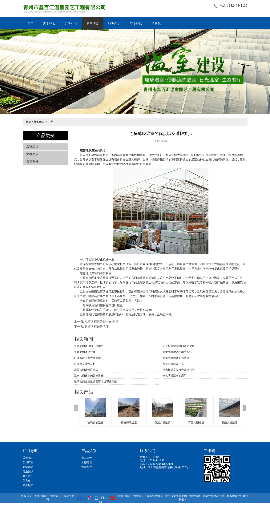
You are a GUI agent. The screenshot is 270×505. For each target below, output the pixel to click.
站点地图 (28, 485)
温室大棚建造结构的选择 (101, 321)
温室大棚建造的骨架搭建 (88, 375)
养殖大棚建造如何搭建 (176, 357)
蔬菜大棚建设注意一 (175, 363)
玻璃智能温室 (95, 422)
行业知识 (114, 23)
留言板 (156, 23)
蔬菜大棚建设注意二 (86, 369)
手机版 (102, 498)
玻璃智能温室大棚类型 (87, 357)
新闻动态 (93, 23)
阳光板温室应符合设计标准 (179, 369)
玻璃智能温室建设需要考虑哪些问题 (95, 381)
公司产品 (71, 23)
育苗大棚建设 (196, 422)
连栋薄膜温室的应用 (175, 375)
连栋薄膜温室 (129, 422)
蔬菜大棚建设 (163, 422)
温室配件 (32, 161)
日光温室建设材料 (84, 363)
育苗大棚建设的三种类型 (88, 346)
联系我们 (136, 23)
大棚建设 (32, 154)
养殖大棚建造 (230, 422)
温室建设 (32, 146)
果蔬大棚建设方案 (97, 326)
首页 (30, 23)
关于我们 (49, 23)
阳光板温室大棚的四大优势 (179, 346)
